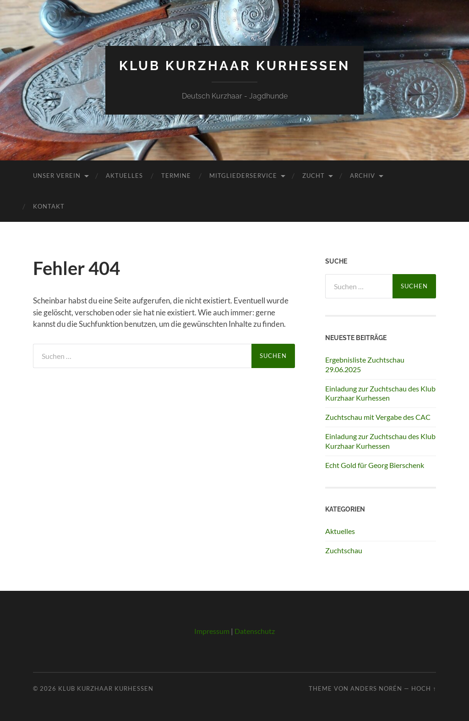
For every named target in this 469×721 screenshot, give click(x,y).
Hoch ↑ (423, 688)
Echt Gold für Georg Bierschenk (374, 465)
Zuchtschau (343, 550)
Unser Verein (57, 175)
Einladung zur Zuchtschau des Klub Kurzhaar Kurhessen (380, 393)
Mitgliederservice (243, 175)
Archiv (362, 175)
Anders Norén (376, 688)
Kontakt (49, 206)
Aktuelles (124, 175)
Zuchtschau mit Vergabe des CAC (378, 417)
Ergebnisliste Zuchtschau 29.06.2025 (364, 364)
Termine (176, 175)
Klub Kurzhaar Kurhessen (234, 65)
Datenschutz (254, 631)
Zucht (313, 175)
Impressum (211, 631)
